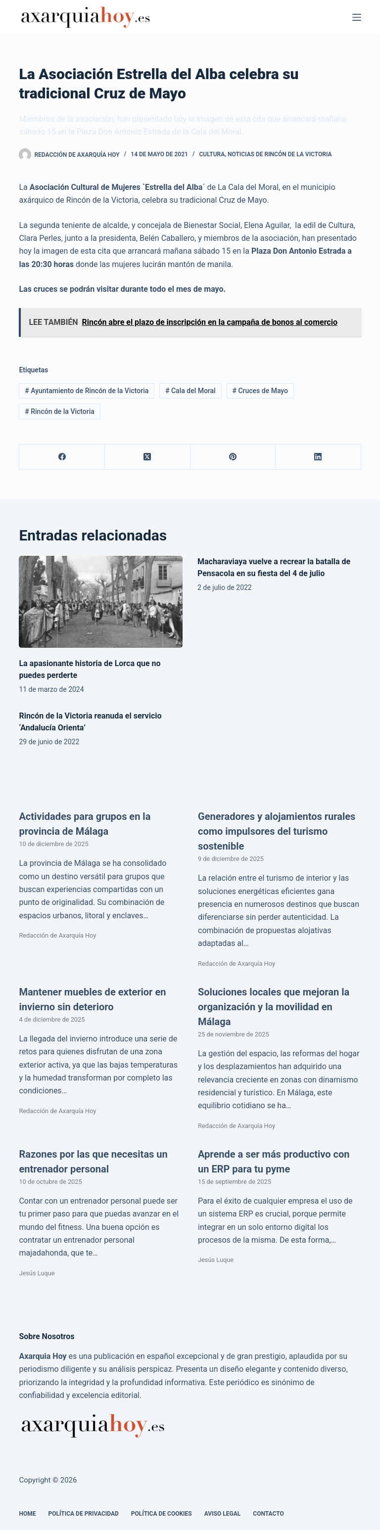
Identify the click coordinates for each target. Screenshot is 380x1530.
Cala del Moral (190, 391)
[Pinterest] (233, 457)
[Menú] (356, 17)
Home (27, 1513)
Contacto (268, 1513)
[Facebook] (62, 457)
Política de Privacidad (83, 1513)
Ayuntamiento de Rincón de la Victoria (86, 391)
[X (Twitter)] (147, 457)
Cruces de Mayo (260, 391)
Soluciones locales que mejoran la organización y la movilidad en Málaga (273, 1007)
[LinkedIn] (318, 457)
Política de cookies (161, 1513)
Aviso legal (222, 1513)
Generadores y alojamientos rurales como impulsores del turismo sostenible (276, 831)
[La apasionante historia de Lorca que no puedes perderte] (101, 602)
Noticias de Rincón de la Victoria (280, 154)
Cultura (212, 154)
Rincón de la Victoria (60, 411)
